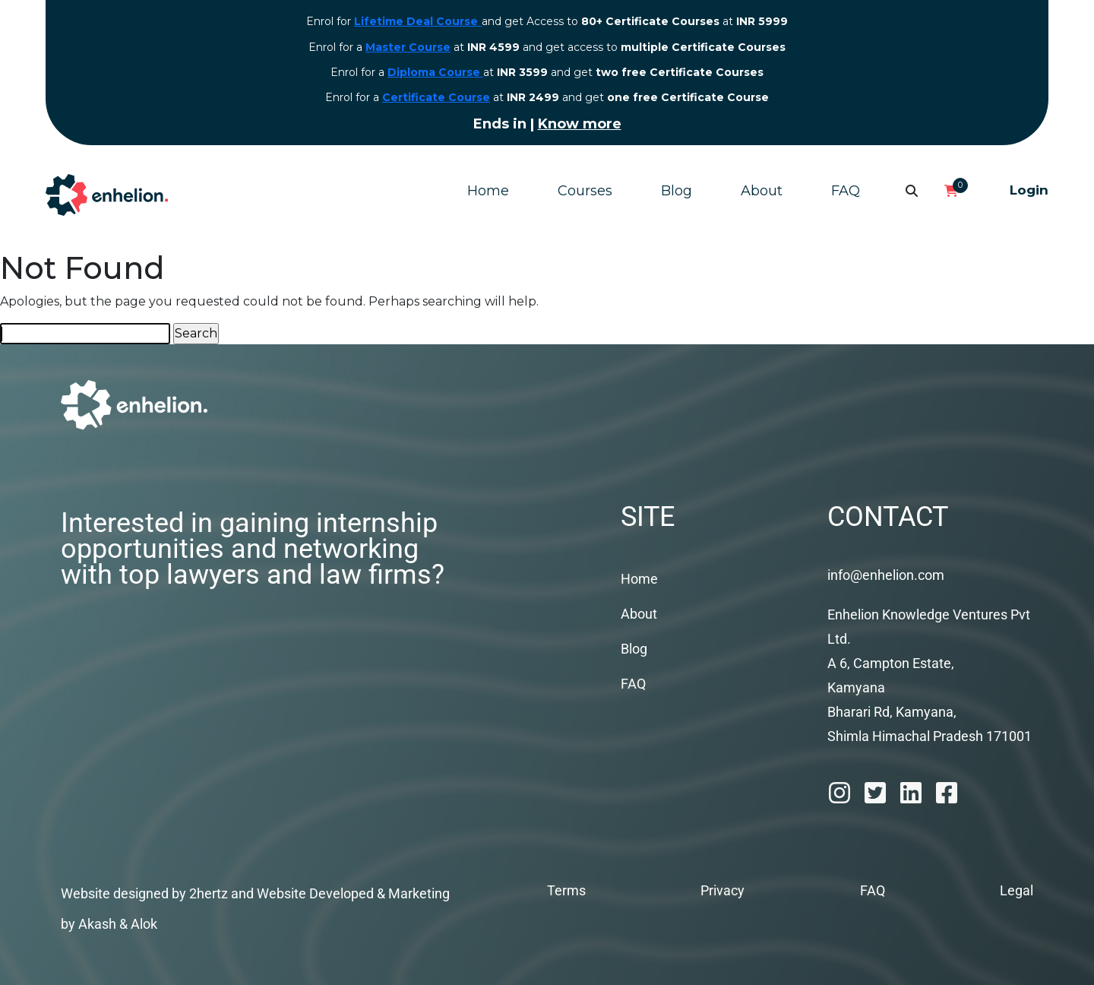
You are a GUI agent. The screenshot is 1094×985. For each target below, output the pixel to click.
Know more (579, 124)
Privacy (722, 890)
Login (1029, 190)
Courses (585, 190)
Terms (566, 890)
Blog (676, 190)
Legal (1016, 890)
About (762, 190)
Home (488, 190)
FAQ (845, 190)
